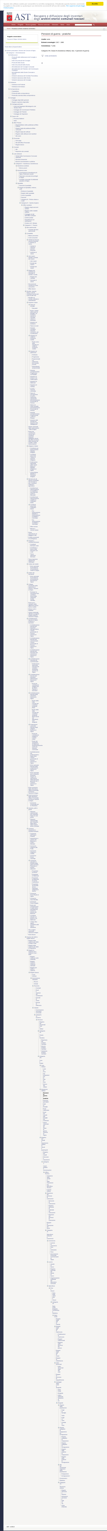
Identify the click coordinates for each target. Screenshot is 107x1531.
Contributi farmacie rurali (34, 545)
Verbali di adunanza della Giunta (21, 78)
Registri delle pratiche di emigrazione (65, 1451)
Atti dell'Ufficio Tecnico (50, 1186)
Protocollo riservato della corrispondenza (23, 95)
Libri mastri (33, 261)
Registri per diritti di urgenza (33, 969)
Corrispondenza (14, 89)
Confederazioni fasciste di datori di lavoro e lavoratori (33, 620)
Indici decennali (59, 1363)
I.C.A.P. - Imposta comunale (33, 390)
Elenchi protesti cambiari (43, 1048)
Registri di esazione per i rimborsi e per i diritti (32, 952)
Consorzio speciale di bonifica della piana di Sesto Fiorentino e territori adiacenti (34, 864)
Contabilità (30, 233)
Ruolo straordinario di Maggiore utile (32, 534)
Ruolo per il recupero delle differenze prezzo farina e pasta (33, 605)
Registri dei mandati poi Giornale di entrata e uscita (32, 272)
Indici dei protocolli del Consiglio (21, 60)
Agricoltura (52, 1286)
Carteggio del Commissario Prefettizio (24, 110)
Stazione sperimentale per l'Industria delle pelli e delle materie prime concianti (34, 823)
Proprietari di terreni (35, 871)
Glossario (55, 24)
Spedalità (20, 183)
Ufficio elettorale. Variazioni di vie (60, 1398)
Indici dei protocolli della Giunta (21, 64)
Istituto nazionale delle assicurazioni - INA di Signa (33, 428)
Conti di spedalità (26, 195)
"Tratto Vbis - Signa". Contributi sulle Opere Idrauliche (34, 924)
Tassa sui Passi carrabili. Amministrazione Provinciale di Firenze (35, 407)
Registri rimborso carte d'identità (34, 958)
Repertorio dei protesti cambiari (44, 1042)
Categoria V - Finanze (31, 225)
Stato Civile (55, 1316)
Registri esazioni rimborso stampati (32, 963)
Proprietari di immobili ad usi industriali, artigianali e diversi (35, 887)
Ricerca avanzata (44, 24)
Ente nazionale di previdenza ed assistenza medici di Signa (34, 568)
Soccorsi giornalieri (46, 1101)
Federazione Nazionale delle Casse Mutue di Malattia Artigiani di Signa (33, 466)
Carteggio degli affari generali (20, 100)
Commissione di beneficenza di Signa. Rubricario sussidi (28, 173)
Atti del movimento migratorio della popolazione (63, 1468)
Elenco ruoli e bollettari (32, 609)
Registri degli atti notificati (23, 132)
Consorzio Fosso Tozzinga (33, 857)
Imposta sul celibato (33, 385)
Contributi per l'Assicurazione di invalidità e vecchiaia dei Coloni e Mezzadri (34, 491)
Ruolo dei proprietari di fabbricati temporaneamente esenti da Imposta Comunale (37, 745)
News (62, 24)
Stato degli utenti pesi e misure (54, 1296)
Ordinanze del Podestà (18, 84)
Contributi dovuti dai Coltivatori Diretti (33, 507)
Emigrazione (65, 1474)
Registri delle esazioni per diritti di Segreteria (33, 947)
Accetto (95, 4)
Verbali (36, 983)
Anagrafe (60, 1393)
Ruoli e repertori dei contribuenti (39, 992)
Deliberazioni (14, 55)
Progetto (20, 24)
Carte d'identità (64, 1506)
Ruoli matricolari (46, 1109)
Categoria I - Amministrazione (16, 52)
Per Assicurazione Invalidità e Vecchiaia (36, 522)
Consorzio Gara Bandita (34, 899)
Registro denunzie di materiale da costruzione (52, 1209)
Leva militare (43, 1066)
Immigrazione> (66, 1476)
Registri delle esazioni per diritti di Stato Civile (33, 942)
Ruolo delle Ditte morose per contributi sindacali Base (35, 704)
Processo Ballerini (19, 118)
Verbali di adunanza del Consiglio (21, 80)
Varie (15, 120)
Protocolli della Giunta (18, 62)
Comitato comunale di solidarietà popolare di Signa (28, 180)
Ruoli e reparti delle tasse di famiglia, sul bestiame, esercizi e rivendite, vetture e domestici (34, 315)
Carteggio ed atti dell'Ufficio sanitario (30, 215)
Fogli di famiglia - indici (64, 1412)
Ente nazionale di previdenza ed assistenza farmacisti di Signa (34, 579)
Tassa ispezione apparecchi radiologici (33, 560)
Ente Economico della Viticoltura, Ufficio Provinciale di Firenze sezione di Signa (33, 797)
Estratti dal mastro (33, 263)
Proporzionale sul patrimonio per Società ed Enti (36, 361)
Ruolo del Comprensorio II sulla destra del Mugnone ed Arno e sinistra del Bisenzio (34, 909)
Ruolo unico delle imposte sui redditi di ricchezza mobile (35, 345)
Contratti (16, 147)
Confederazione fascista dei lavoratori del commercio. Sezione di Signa (34, 653)
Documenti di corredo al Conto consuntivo (33, 285)
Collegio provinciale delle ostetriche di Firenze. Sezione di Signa (33, 587)
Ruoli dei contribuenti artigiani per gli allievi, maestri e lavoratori (35, 687)
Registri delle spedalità (27, 193)
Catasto (36, 1007)
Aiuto (68, 24)
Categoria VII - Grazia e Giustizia (42, 1034)
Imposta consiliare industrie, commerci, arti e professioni (34, 330)
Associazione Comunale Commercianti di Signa (54, 1256)
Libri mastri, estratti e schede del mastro (33, 257)
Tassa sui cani (34, 326)
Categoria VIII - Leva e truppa (42, 1060)
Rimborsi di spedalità (27, 191)
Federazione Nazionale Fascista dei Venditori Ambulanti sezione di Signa (35, 668)
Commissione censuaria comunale (40, 1011)
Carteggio (13, 98)
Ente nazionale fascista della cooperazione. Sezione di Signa (34, 767)
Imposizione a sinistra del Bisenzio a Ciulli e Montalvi (34, 841)
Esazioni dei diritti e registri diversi (32, 937)
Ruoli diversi (31, 934)
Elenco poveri (23, 168)
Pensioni (40, 1019)
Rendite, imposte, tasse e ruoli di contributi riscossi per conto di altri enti (33, 293)
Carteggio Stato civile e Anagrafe (59, 1384)
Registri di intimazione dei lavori (50, 1225)
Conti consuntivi (33, 237)
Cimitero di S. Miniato (31, 223)
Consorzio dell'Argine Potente (33, 835)
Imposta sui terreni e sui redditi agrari (33, 378)
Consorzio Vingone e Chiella (33, 852)
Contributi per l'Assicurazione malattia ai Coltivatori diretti (34, 499)
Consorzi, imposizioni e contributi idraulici (33, 830)
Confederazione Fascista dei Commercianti (34, 660)
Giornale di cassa (33, 281)
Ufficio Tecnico (47, 1173)
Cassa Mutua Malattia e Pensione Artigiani (34, 474)
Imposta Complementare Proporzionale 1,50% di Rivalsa (34, 415)
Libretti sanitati (29, 217)
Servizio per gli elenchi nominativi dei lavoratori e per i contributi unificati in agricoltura (33, 482)
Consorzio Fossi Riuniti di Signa (34, 895)
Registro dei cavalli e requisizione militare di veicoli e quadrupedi (44, 1144)
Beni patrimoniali (31, 227)
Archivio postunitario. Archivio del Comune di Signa (20, 50)
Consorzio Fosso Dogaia (34, 902)
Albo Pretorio (17, 122)
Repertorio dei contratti (22, 151)
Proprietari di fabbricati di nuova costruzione (35, 880)
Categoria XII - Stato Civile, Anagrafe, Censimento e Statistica (55, 1307)
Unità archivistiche (51, 56)
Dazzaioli (34, 308)
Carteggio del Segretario (21, 114)
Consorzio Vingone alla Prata (33, 847)
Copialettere (15, 91)
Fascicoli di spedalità (25, 185)
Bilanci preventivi (33, 235)
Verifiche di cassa (33, 253)
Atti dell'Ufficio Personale (23, 142)
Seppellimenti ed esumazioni (29, 220)
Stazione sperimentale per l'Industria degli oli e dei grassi (34, 814)
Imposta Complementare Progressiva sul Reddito (34, 372)
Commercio (52, 1240)
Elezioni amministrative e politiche (25, 161)
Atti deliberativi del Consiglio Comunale (23, 67)
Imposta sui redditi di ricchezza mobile (33, 337)
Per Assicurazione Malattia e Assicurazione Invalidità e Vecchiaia (36, 514)
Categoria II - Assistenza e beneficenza (27, 163)
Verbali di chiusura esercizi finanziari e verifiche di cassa (33, 242)
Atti (16, 149)
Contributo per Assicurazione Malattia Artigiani (34, 450)
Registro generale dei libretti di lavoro (53, 1272)
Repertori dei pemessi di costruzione (52, 1217)
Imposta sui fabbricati (33, 382)
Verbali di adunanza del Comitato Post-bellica (25, 76)
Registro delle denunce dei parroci (60, 1345)
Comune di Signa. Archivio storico (16, 39)
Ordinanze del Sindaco (18, 86)
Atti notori (18, 136)
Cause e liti (15, 116)
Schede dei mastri (33, 267)
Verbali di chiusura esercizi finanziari (33, 248)
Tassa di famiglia (32, 305)
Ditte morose (34, 526)
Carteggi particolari (17, 104)
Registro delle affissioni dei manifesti (26, 134)
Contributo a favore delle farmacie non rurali (34, 550)
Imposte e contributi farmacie (33, 541)
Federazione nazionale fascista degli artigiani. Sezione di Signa (34, 728)
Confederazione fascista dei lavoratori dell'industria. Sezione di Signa (34, 678)
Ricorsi (36, 981)
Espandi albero (17, 46)
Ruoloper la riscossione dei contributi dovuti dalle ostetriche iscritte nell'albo (34, 596)
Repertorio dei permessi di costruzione (50, 1195)
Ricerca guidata (31, 24)
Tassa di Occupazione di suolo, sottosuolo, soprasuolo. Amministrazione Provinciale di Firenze (35, 398)
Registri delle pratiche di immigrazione (65, 1459)
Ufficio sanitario (27, 205)
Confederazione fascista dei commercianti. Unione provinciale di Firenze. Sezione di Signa (34, 642)
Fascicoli (23, 197)
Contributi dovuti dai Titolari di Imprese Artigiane (33, 457)
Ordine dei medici (33, 564)
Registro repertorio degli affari (20, 102)
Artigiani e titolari (33, 446)
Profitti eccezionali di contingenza (33, 538)
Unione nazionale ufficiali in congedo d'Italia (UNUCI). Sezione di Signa (33, 614)
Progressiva (35, 357)
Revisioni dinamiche (21, 159)
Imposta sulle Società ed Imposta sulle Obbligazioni (34, 422)
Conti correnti (34, 975)
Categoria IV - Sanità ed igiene (30, 203)
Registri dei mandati (33, 277)
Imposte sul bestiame (33, 323)
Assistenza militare (44, 1090)
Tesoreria (36, 986)
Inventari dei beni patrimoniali (33, 230)
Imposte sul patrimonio (33, 352)
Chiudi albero (8, 46)
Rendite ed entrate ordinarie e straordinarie (33, 299)
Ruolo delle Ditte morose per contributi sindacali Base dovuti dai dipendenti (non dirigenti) (35, 716)
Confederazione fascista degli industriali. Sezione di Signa (34, 695)
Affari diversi (31, 289)
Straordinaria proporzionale (36, 367)
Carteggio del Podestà (20, 112)
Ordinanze (13, 82)
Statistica (62, 1480)
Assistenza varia (22, 170)
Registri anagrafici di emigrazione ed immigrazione (63, 1431)
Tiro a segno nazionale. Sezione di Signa (33, 931)
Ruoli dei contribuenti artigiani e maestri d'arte (35, 736)
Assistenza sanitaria (23, 166)
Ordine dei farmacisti (31, 573)
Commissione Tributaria (36, 978)
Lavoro (51, 1262)
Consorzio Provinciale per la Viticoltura (34, 804)
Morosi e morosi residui (34, 529)
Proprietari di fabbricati (35, 875)
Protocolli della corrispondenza (20, 93)
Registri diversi (20, 144)
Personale (17, 138)
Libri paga (18, 140)
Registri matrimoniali (61, 1339)
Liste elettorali (18, 154)
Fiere (52, 1252)
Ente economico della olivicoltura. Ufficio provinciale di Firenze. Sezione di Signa (33, 790)
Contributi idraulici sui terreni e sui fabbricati (33, 917)
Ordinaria (34, 354)
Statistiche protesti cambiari (44, 1052)
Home (13, 24)
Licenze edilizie (49, 1190)
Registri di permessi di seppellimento (60, 1377)
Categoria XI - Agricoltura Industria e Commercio (50, 1234)
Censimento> (63, 1478)
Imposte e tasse (33, 302)
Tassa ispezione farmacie (33, 555)
